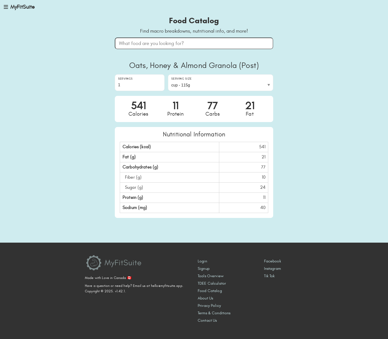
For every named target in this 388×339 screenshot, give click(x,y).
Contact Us (207, 320)
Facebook (272, 261)
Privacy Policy (209, 305)
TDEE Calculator (212, 283)
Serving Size (181, 78)
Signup (204, 268)
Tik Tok (269, 276)
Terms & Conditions (214, 313)
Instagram (272, 268)
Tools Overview (211, 276)
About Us (205, 298)
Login (202, 261)
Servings (125, 78)
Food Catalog (210, 291)
